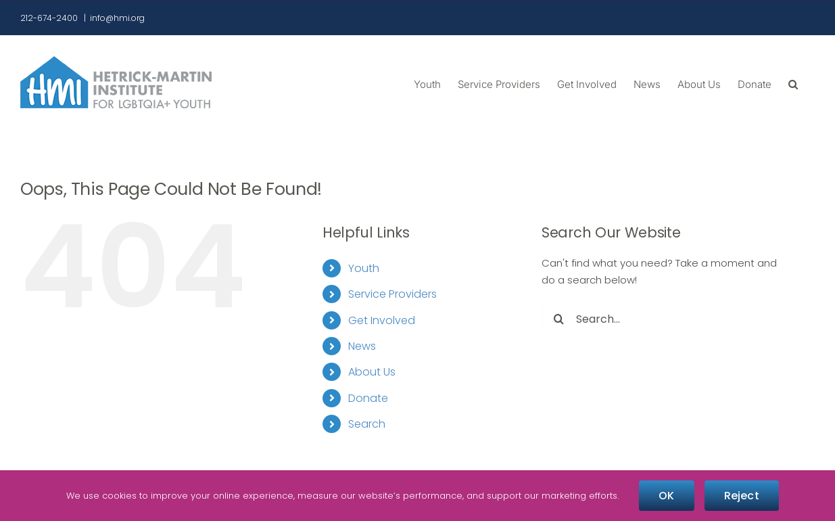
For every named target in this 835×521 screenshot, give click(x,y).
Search (366, 424)
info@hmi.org (117, 18)
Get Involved (381, 320)
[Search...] (667, 319)
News (362, 346)
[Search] (558, 319)
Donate (368, 398)
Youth (363, 268)
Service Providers (392, 294)
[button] (793, 83)
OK (666, 495)
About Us (372, 372)
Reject (741, 495)
